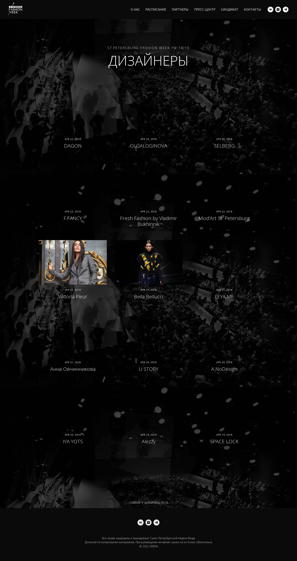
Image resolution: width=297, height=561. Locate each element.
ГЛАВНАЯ (134, 503)
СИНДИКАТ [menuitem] (229, 9)
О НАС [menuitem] (135, 9)
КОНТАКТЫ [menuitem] (252, 9)
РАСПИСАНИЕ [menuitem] (155, 9)
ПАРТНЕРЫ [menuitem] (180, 9)
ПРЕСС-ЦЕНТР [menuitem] (204, 9)
